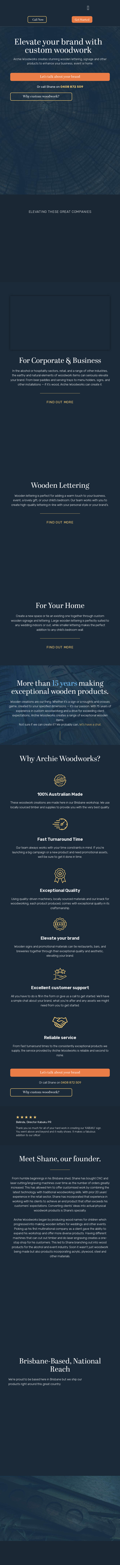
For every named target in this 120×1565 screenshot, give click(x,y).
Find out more (59, 402)
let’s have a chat (90, 724)
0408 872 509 (71, 86)
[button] (88, 8)
